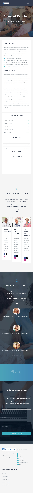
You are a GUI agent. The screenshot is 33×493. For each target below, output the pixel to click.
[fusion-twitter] (6, 254)
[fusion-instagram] (4, 256)
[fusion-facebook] (4, 254)
